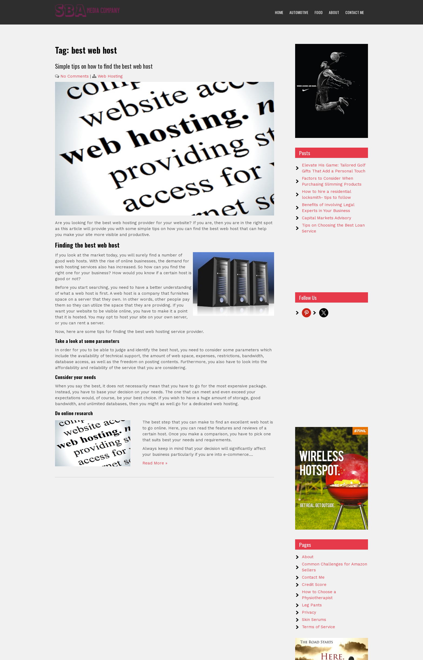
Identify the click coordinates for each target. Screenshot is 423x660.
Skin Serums (314, 619)
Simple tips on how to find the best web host (104, 66)
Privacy (309, 612)
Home (279, 12)
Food (319, 12)
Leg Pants (312, 605)
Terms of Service (318, 626)
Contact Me (354, 12)
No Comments (74, 76)
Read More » (154, 463)
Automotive (298, 12)
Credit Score (314, 584)
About (334, 12)
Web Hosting (110, 76)
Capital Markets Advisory (326, 218)
